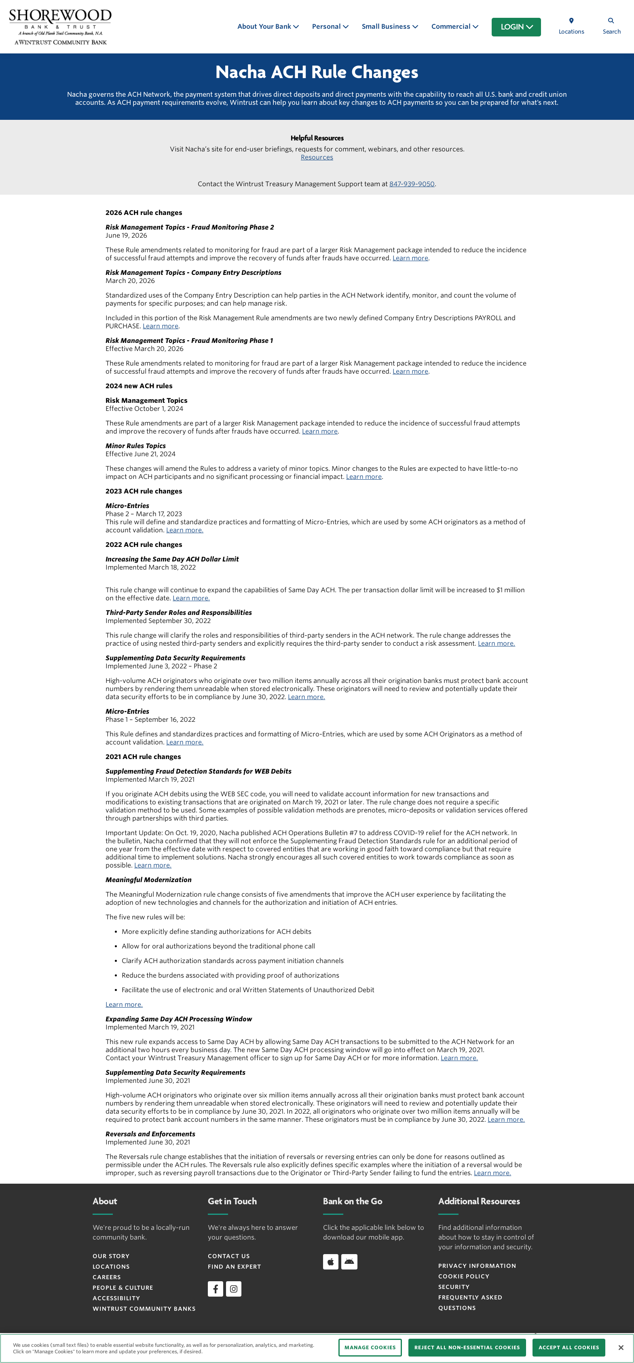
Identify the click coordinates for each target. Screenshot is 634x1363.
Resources (317, 157)
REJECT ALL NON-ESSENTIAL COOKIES (467, 1347)
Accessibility (116, 1298)
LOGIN (517, 27)
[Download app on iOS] (330, 1261)
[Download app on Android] (349, 1261)
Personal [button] (327, 26)
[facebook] (215, 1289)
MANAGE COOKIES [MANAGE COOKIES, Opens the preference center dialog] (370, 1347)
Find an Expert (234, 1266)
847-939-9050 (412, 184)
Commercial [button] (451, 26)
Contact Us (229, 1256)
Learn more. (184, 530)
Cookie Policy (464, 1276)
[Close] (621, 1348)
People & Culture (123, 1287)
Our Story (111, 1256)
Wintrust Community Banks (144, 1309)
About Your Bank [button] (265, 26)
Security (454, 1287)
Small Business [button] (387, 26)
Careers (107, 1277)
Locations (111, 1266)
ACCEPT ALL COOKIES (569, 1347)
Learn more (410, 258)
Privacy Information (477, 1266)
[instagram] (233, 1289)
